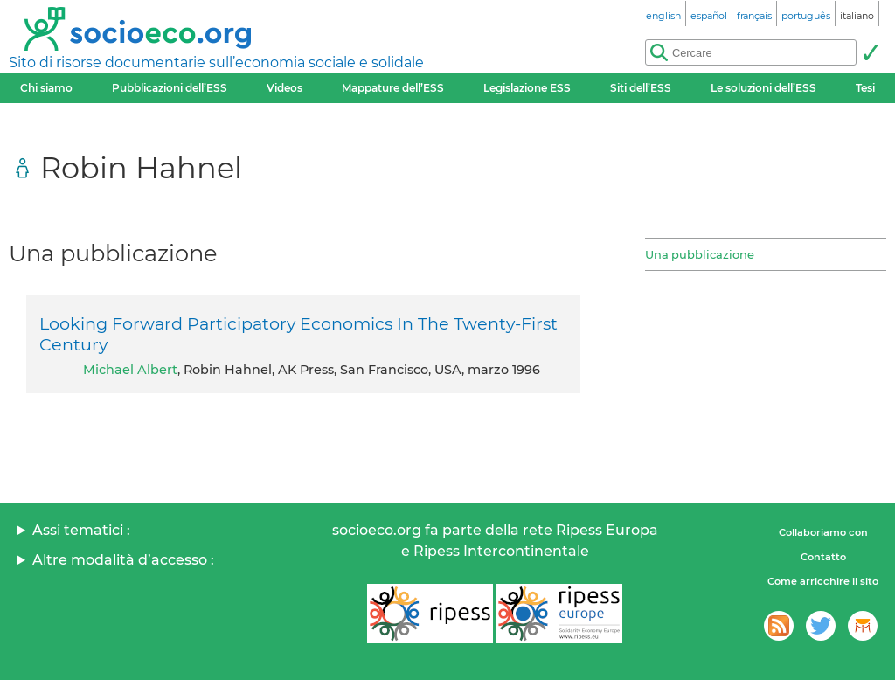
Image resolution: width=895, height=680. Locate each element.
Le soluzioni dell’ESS (763, 87)
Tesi (865, 87)
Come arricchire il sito (822, 581)
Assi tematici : (81, 530)
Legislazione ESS (527, 87)
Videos (284, 87)
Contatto (823, 557)
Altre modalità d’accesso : (123, 560)
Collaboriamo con (823, 532)
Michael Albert (130, 370)
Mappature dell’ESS (393, 87)
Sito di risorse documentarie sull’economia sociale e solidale (216, 62)
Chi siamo (46, 87)
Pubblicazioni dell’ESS (169, 87)
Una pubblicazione (699, 254)
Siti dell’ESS (640, 87)
